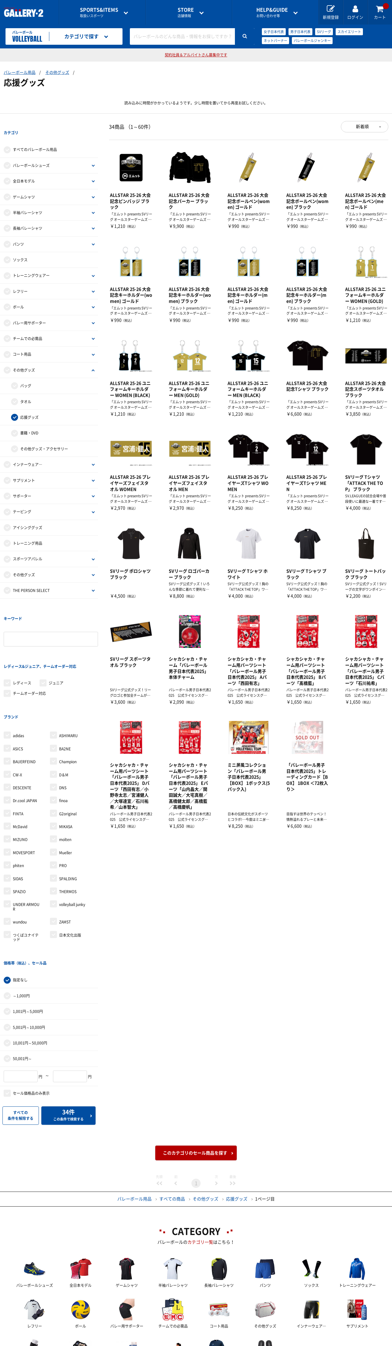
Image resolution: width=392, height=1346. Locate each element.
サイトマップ (338, 1342)
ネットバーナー (275, 40)
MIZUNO (20, 789)
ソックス (20, 247)
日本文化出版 (70, 885)
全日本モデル (24, 168)
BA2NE (65, 699)
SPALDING (68, 829)
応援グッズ (29, 405)
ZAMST (65, 872)
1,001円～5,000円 (28, 949)
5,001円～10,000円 (29, 965)
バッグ (25, 373)
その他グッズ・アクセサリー (44, 436)
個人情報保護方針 (285, 1342)
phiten (18, 815)
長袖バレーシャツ (27, 216)
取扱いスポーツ (99, 12)
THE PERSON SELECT (31, 578)
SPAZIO (19, 842)
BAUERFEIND (24, 712)
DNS (62, 738)
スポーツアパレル (27, 546)
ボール (18, 294)
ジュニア (56, 645)
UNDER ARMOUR (26, 857)
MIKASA (65, 777)
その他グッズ (57, 72)
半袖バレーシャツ (27, 200)
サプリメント (24, 468)
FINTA (18, 764)
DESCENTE (22, 738)
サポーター (22, 483)
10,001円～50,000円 (30, 980)
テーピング (22, 499)
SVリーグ (324, 31)
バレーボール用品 (20, 72)
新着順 (362, 126)
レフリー (20, 279)
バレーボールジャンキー (312, 40)
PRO (63, 815)
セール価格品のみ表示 (31, 1031)
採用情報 (236, 1342)
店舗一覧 (49, 1342)
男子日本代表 (300, 31)
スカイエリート (349, 31)
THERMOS (68, 842)
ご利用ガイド (94, 1342)
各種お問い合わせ (147, 1342)
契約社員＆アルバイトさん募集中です (196, 55)
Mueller (65, 803)
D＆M (63, 724)
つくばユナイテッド (26, 887)
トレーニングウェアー (31, 263)
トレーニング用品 (27, 531)
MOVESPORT (24, 803)
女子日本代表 (274, 31)
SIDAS (18, 829)
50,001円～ (22, 996)
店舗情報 (186, 12)
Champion (68, 712)
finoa (63, 751)
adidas (18, 686)
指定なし (20, 917)
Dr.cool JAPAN (25, 751)
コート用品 (22, 342)
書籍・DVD (29, 421)
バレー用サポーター (29, 310)
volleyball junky (72, 854)
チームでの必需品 (27, 326)
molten (65, 789)
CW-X (17, 724)
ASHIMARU (68, 686)
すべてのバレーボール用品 (35, 137)
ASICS (18, 699)
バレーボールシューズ (31, 153)
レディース (22, 645)
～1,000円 (21, 933)
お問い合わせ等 (272, 12)
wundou (20, 872)
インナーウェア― (27, 452)
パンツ (18, 231)
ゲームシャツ (24, 184)
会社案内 (196, 1342)
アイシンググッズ (27, 515)
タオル (25, 389)
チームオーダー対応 (29, 656)
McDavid (20, 777)
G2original (68, 764)
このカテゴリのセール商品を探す (195, 1090)
